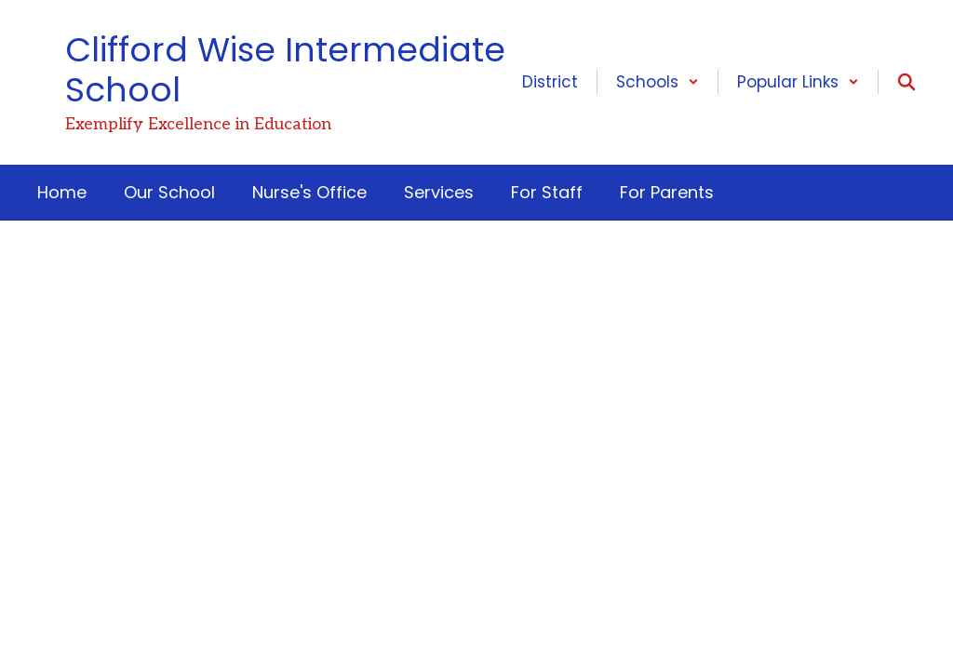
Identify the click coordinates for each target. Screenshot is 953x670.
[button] (657, 82)
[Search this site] (906, 82)
